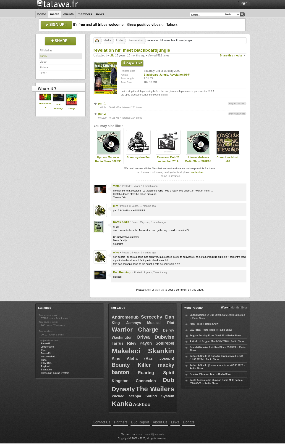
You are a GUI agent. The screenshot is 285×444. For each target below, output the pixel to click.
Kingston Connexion (134, 381)
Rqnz (44, 350)
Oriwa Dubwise (155, 337)
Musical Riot (160, 323)
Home (41, 14)
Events (68, 14)
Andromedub (125, 317)
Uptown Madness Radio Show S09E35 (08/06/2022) (108, 161)
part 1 (102, 103)
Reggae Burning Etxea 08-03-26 (207, 335)
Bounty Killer (131, 365)
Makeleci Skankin (143, 351)
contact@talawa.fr (154, 434)
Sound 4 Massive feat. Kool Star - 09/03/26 (213, 347)
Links (175, 422)
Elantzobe (46, 369)
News (100, 14)
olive (116, 252)
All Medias (46, 50)
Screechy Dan (157, 316)
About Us (160, 422)
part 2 (102, 113)
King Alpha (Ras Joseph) (143, 358)
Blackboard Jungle (156, 74)
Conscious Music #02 (228, 159)
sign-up (159, 289)
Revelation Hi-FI (180, 74)
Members (85, 14)
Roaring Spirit (156, 372)
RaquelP (45, 343)
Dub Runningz (122, 272)
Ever (244, 307)
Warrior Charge (135, 329)
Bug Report (140, 422)
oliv (112, 55)
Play (231, 103)
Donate (188, 422)
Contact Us (101, 422)
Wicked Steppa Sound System (143, 396)
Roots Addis (121, 222)
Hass (44, 360)
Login (244, 3)
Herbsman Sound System (55, 373)
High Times (196, 324)
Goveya (72, 108)
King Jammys (126, 323)
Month (235, 307)
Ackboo (141, 404)
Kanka (122, 403)
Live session (135, 40)
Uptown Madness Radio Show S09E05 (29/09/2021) (198, 161)
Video (43, 61)
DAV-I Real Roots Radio (203, 330)
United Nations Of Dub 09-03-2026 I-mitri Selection (217, 315)
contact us (197, 172)
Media (55, 14)
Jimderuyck (47, 347)
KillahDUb (46, 363)
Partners (121, 422)
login (148, 289)
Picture (44, 67)
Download (240, 103)
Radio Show (198, 318)
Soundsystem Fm (138, 157)
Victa (116, 186)
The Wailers (155, 389)
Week (224, 307)
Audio (43, 56)
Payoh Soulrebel (156, 343)
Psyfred (45, 366)
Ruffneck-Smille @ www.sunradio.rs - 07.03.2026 (216, 365)
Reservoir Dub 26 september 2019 (168, 159)
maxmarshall (48, 356)
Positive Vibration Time (202, 374)
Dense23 (46, 353)
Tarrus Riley (124, 343)
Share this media (231, 55)
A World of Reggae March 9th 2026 (209, 341)
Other (43, 73)
